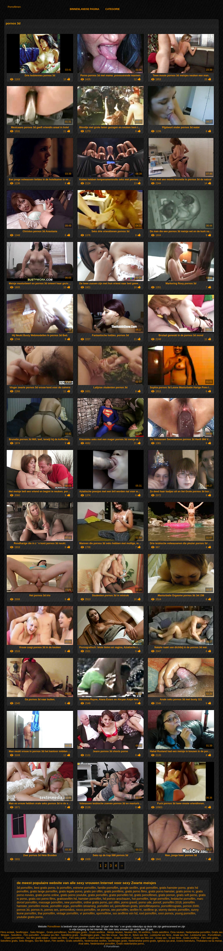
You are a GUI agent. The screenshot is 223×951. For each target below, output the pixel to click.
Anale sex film (181, 935)
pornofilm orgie (59, 906)
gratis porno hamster (161, 891)
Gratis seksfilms (160, 932)
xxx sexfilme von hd (125, 913)
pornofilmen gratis (126, 906)
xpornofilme (103, 913)
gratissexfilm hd (67, 898)
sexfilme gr (150, 909)
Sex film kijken (42, 940)
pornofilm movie (39, 906)
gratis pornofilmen (145, 895)
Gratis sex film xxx (143, 938)
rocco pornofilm (86, 909)
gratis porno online (47, 895)
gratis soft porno (187, 895)
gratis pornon (166, 895)
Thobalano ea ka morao (209, 940)
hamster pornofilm (89, 898)
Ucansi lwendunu (185, 940)
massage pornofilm (51, 902)
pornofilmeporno (149, 906)
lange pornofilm (159, 898)
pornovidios (67, 909)
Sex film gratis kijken (37, 938)
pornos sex (51, 909)
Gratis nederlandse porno (130, 943)
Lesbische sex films (161, 935)
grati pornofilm (149, 887)
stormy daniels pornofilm (174, 909)
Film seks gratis (78, 938)
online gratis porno (95, 902)
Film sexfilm (58, 940)
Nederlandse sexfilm (96, 940)
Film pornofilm (32, 935)
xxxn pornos (165, 913)
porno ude (145, 902)
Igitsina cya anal (166, 940)
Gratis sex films (59, 938)
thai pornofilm (46, 913)
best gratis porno (44, 887)
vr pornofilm (87, 913)
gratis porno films (136, 891)
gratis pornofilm (98, 895)
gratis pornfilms (114, 891)
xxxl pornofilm (148, 913)
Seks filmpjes (37, 932)
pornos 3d (23, 909)
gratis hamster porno (172, 887)
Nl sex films (175, 938)
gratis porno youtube (73, 895)
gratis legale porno (70, 891)
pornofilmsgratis (171, 906)
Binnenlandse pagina (84, 9)
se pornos (103, 909)
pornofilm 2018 (172, 902)
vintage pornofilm (67, 913)
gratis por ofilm (93, 891)
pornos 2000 (191, 906)
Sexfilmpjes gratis (78, 932)
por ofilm (114, 902)
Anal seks (83, 943)
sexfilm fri (136, 909)
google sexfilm (129, 887)
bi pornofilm (64, 887)
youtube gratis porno (30, 917)
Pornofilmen (14, 6)
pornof (157, 902)
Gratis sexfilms (97, 932)
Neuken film (130, 932)
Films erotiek (7, 932)
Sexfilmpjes (22, 932)
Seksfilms (16, 935)
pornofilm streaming (83, 906)
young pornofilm (185, 913)
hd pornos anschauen (116, 898)
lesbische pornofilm (183, 898)
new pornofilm (73, 902)
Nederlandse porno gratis (142, 940)
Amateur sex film (50, 935)
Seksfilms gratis (70, 935)
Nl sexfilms (144, 932)
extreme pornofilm (84, 887)
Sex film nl (125, 935)
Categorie (112, 9)
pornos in (37, 909)
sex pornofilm (119, 909)
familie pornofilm (108, 887)
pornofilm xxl (105, 906)
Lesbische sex (198, 935)
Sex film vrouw (109, 935)
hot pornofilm (140, 898)
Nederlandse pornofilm (198, 932)
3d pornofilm (24, 887)
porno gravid (129, 902)
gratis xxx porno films (42, 898)
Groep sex (161, 938)
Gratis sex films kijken (100, 938)
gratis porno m (185, 891)
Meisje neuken (115, 932)
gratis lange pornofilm (43, 891)
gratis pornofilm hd (121, 895)
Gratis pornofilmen (57, 932)
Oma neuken (177, 932)
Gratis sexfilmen (123, 938)
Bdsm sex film (141, 935)
